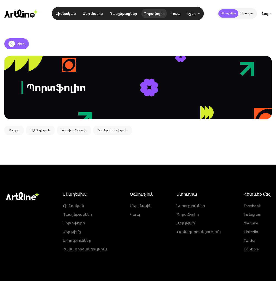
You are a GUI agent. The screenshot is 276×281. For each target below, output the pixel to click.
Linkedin (251, 231)
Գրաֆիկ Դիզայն (73, 130)
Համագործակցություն (85, 249)
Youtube (251, 223)
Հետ (16, 44)
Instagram (252, 214)
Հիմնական (66, 13)
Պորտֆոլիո (154, 13)
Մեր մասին (93, 13)
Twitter (250, 240)
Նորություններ (77, 240)
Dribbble (251, 249)
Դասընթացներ (123, 13)
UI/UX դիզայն (40, 130)
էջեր (193, 13)
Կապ (175, 13)
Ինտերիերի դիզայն (112, 130)
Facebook (252, 205)
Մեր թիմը (72, 231)
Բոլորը (14, 130)
